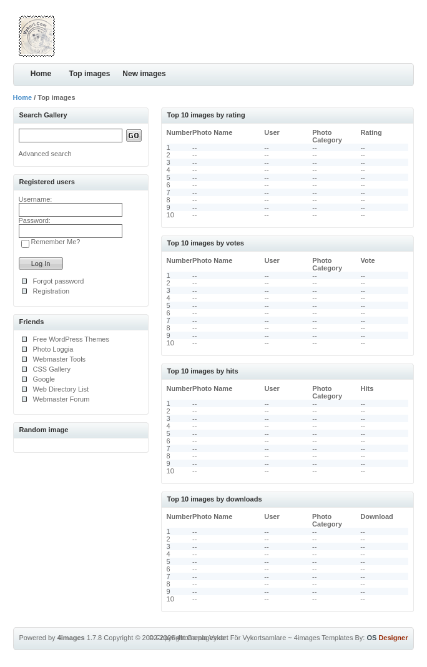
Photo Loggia (53, 349)
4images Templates (323, 637)
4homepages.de (201, 637)
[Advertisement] (268, 34)
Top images (89, 73)
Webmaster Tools (59, 359)
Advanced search (45, 153)
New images (143, 73)
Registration (51, 291)
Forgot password (58, 281)
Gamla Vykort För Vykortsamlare (237, 637)
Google (44, 379)
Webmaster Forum (61, 399)
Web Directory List (61, 389)
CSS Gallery (52, 369)
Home (41, 73)
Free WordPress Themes (71, 339)
